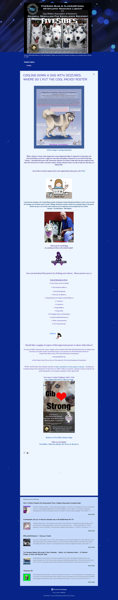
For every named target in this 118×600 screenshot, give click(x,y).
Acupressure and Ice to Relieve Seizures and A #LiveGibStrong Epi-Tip (48, 519)
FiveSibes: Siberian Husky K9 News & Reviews (59, 444)
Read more (91, 514)
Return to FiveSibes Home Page (59, 437)
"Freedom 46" (28, 571)
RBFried (63, 592)
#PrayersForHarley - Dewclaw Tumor (37, 536)
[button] (94, 74)
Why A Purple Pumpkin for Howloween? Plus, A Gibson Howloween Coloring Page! (52, 503)
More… (29, 65)
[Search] (97, 4)
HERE (83, 171)
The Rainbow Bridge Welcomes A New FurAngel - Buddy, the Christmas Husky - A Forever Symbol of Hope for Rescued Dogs (55, 553)
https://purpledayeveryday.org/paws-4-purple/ (70, 367)
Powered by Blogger (59, 589)
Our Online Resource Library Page (59, 380)
